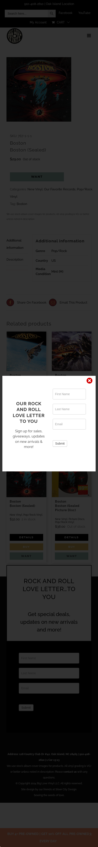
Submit (60, 443)
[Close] (89, 381)
